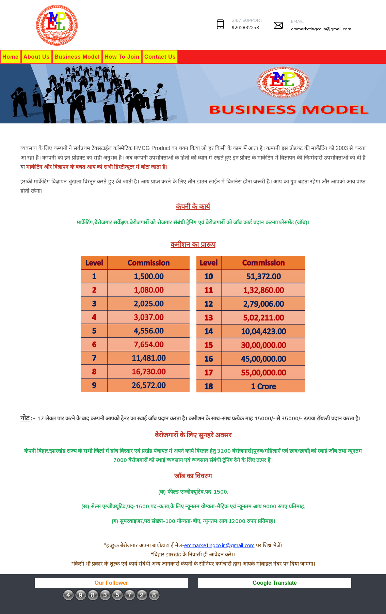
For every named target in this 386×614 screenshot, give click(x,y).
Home (10, 57)
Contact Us (160, 57)
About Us (36, 57)
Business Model (77, 57)
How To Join (122, 57)
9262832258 (245, 28)
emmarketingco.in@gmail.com (321, 29)
